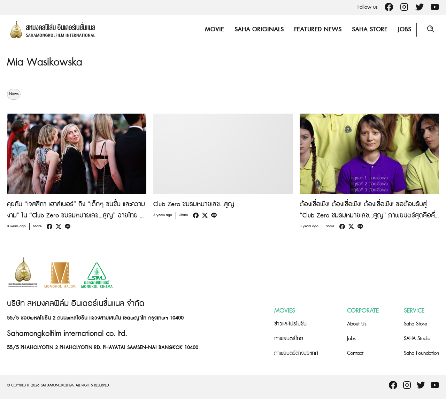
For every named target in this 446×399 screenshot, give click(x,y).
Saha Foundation (421, 353)
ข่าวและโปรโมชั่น (290, 324)
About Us (357, 324)
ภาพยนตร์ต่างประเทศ (296, 353)
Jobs (404, 29)
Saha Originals (259, 29)
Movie (214, 29)
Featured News (317, 29)
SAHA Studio (417, 339)
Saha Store (369, 29)
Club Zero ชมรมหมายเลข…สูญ (193, 204)
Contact (355, 353)
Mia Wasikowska (44, 62)
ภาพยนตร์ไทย (288, 339)
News (13, 94)
